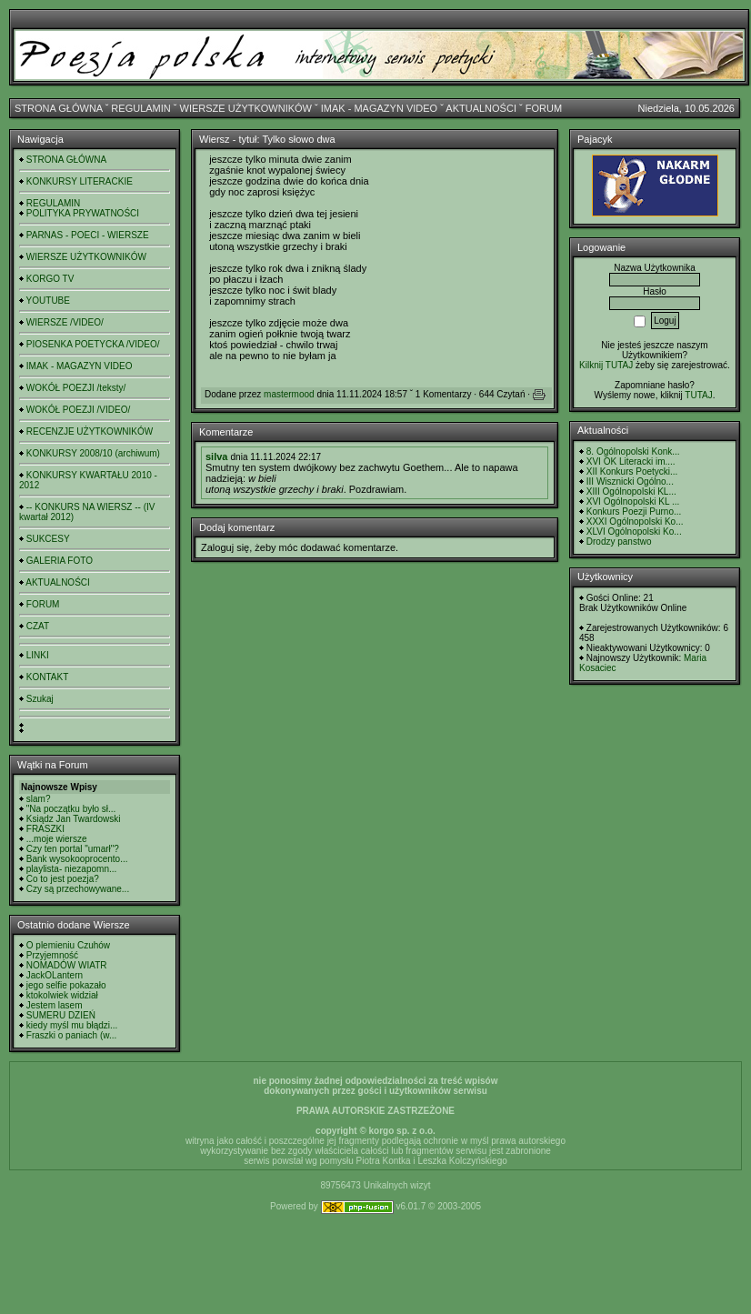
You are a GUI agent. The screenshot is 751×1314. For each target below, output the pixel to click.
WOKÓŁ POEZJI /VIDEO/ (78, 410)
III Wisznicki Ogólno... (630, 481)
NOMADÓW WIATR (66, 965)
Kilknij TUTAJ (606, 365)
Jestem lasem (54, 1005)
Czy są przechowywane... (77, 889)
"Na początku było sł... (71, 809)
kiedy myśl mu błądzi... (72, 1025)
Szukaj (40, 699)
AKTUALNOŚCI (481, 108)
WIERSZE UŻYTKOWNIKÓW (246, 108)
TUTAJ (698, 395)
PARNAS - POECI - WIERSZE (87, 235)
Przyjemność (52, 955)
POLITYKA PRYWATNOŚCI (82, 213)
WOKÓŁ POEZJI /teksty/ (75, 388)
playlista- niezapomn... (71, 869)
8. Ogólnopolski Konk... (633, 451)
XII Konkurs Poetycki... (632, 471)
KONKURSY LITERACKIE (79, 181)
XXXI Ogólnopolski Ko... (635, 522)
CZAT (37, 626)
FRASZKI (45, 829)
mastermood (289, 394)
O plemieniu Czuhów (68, 945)
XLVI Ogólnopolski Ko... (634, 532)
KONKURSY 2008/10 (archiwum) (93, 453)
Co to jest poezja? (62, 879)
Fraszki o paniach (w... (71, 1035)
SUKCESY (48, 539)
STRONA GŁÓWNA (59, 108)
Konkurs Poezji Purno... (634, 512)
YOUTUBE (48, 301)
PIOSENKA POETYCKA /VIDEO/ (93, 344)
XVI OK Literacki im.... (631, 461)
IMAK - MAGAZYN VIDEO (379, 108)
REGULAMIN (140, 108)
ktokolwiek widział (62, 995)
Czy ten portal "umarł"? (72, 849)
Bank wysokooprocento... (77, 859)
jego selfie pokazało (66, 985)
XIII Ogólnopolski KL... (631, 491)
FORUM (544, 108)
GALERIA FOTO (59, 561)
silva (216, 456)
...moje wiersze (56, 839)
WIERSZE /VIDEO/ (65, 322)
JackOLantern (54, 975)
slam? (38, 799)
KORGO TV (50, 279)
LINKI (37, 655)
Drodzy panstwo (619, 542)
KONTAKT (47, 677)
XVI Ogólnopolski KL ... (632, 502)
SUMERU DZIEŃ (60, 1015)
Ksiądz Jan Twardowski (73, 819)
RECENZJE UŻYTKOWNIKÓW (89, 431)
